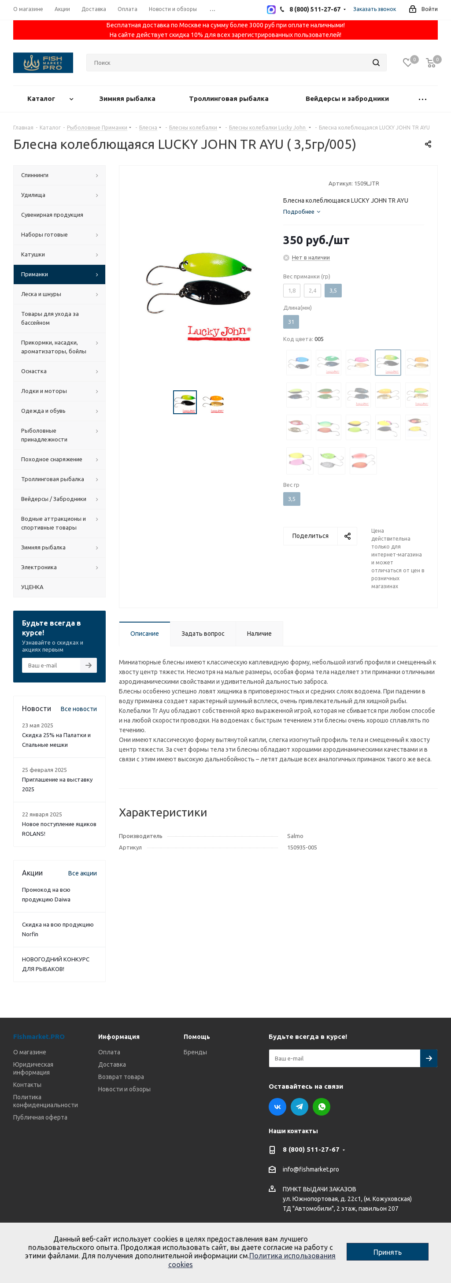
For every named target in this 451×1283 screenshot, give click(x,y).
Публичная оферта (40, 1117)
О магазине (29, 1052)
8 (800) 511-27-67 (311, 1149)
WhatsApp (321, 1107)
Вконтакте (277, 1107)
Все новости (79, 708)
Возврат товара (121, 1076)
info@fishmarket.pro (311, 1169)
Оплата (109, 1052)
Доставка (112, 1064)
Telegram (299, 1107)
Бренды (195, 1052)
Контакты (27, 1084)
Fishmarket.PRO (39, 1036)
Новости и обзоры (124, 1089)
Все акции (82, 873)
